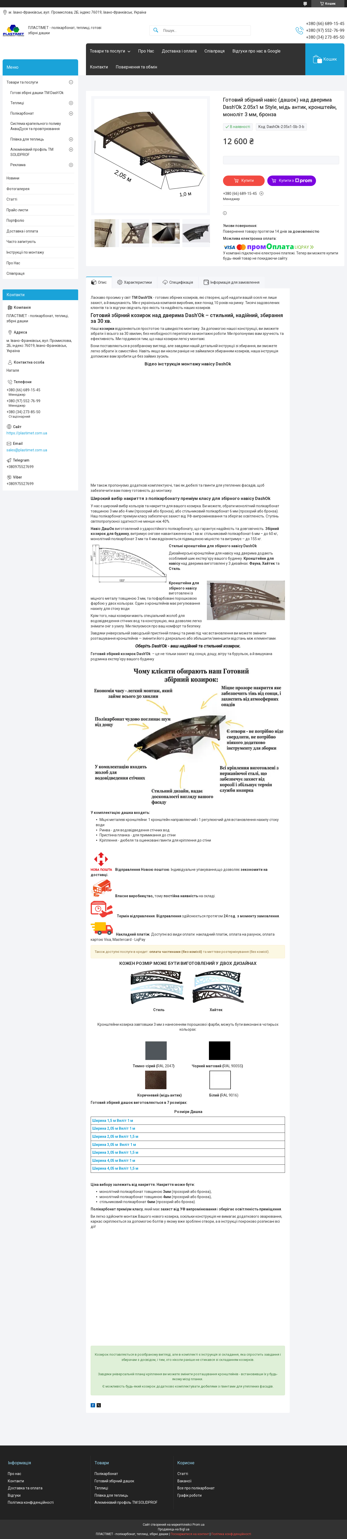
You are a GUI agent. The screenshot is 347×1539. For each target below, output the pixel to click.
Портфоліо (15, 220)
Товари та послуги (107, 51)
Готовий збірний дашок (114, 1481)
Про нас (14, 1474)
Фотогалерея (18, 189)
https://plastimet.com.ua (27, 433)
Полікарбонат (22, 113)
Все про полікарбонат (196, 1488)
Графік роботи (189, 1495)
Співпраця (215, 51)
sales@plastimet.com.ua (27, 450)
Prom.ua (199, 1524)
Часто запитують (21, 242)
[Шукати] (155, 30)
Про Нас (146, 51)
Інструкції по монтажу (25, 252)
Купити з (295, 180)
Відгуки (14, 1495)
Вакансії (184, 1481)
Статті (12, 199)
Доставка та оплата (25, 1488)
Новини (13, 178)
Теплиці (17, 103)
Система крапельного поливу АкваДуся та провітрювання (35, 126)
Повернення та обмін (136, 67)
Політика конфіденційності (31, 1502)
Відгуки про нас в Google (256, 51)
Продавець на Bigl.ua (173, 1529)
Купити (247, 180)
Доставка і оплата (179, 51)
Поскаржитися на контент (190, 1534)
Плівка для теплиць (27, 139)
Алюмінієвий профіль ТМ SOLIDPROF (31, 152)
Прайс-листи (17, 210)
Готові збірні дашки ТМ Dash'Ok (37, 93)
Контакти (99, 67)
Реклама (18, 165)
